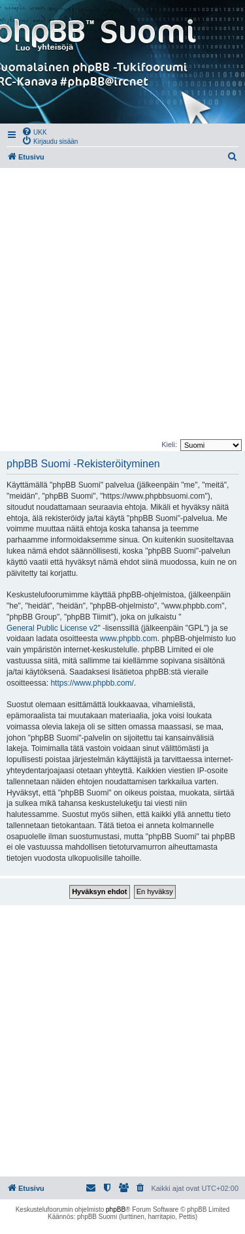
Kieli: (169, 444)
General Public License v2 (52, 628)
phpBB (115, 1209)
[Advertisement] (122, 303)
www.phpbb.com (128, 638)
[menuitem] (34, 131)
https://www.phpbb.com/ (91, 683)
